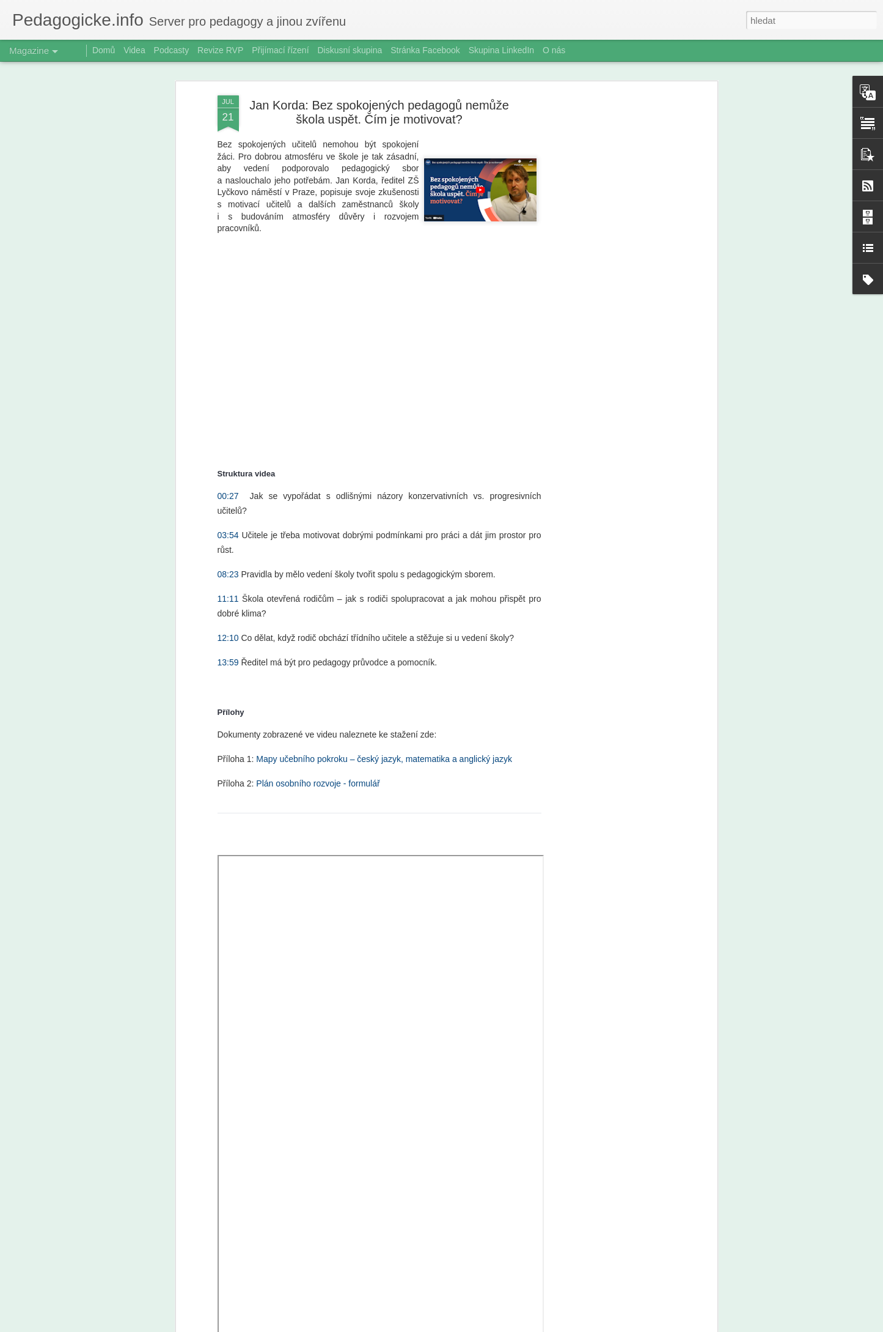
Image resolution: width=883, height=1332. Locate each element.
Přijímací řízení (280, 50)
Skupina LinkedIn (501, 50)
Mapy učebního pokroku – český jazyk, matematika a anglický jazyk (384, 755)
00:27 (228, 492)
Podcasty (171, 50)
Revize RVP (220, 50)
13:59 (228, 658)
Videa (134, 50)
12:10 (228, 633)
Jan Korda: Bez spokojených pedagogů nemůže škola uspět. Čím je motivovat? (379, 108)
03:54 (228, 531)
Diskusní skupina (349, 50)
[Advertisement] (609, 283)
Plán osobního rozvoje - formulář (317, 779)
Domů (103, 50)
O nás (554, 50)
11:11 (228, 594)
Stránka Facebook (425, 50)
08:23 (228, 570)
